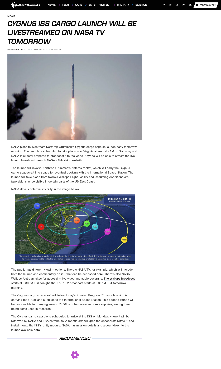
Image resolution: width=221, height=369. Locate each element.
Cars (78, 4)
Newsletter (206, 5)
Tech (65, 4)
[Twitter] (177, 5)
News (52, 4)
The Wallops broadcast (119, 278)
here (100, 274)
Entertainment (100, 4)
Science (141, 4)
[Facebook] (164, 5)
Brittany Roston (20, 49)
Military (123, 4)
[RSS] (190, 5)
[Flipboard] (183, 5)
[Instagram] (170, 5)
